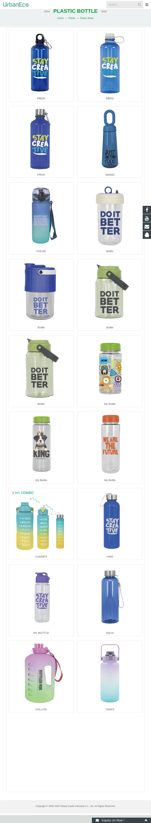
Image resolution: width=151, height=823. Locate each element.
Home (60, 26)
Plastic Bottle (75, 19)
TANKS (109, 717)
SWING (110, 182)
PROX (41, 106)
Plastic (72, 26)
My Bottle (110, 411)
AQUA (110, 640)
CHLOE (41, 259)
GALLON (41, 717)
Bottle (109, 259)
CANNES (41, 564)
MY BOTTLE (41, 640)
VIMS (109, 564)
